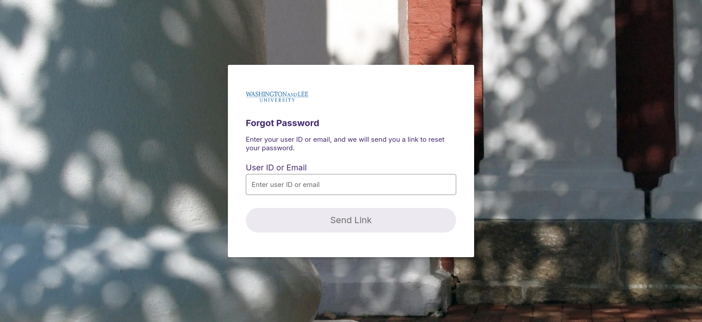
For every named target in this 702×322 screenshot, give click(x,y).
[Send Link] (351, 220)
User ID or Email (276, 167)
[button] (351, 184)
